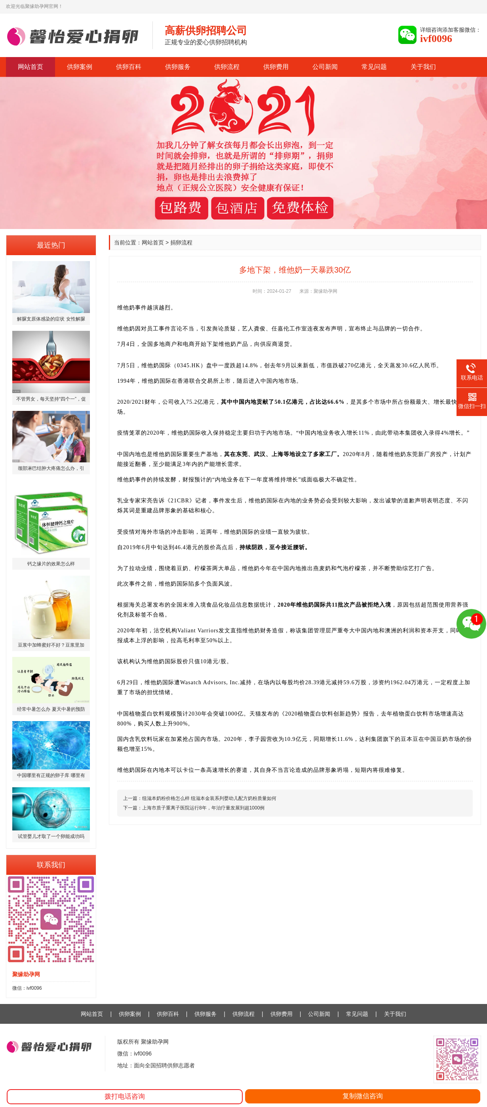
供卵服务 (177, 66)
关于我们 (423, 66)
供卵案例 (79, 66)
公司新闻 (325, 66)
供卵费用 (276, 66)
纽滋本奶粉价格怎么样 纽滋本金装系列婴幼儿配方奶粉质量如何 (209, 798)
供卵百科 (128, 66)
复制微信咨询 (362, 1096)
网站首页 (30, 66)
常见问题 (374, 66)
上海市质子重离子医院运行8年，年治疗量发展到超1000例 (203, 808)
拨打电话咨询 (125, 1096)
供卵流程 (227, 66)
